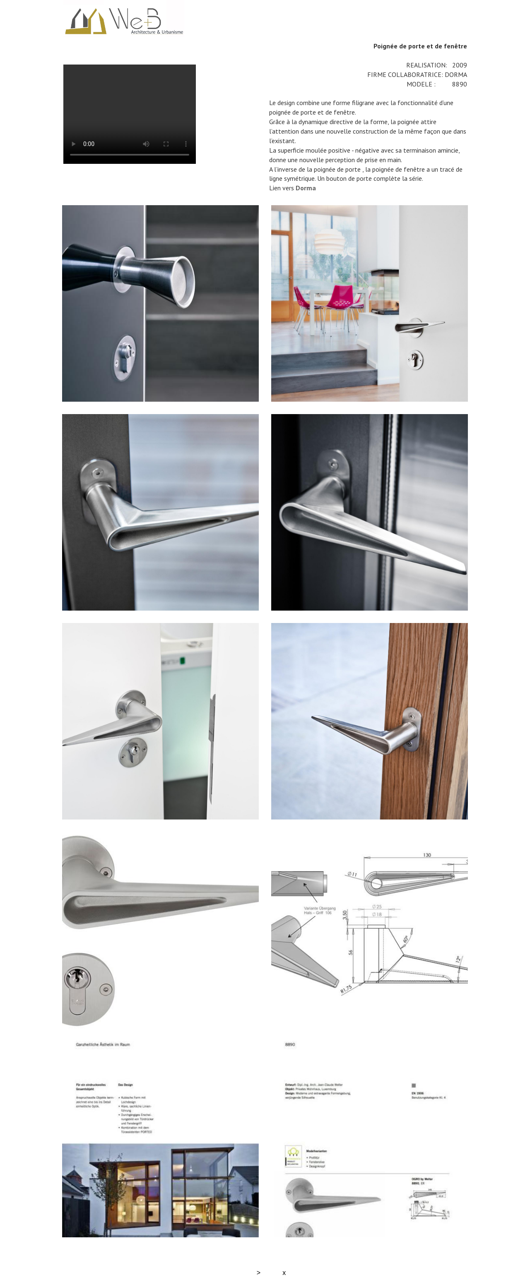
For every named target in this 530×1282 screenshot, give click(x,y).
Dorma (306, 188)
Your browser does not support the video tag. (129, 114)
